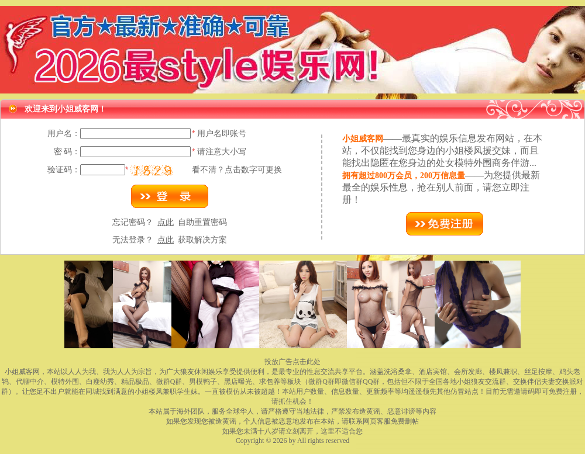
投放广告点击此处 (292, 362)
